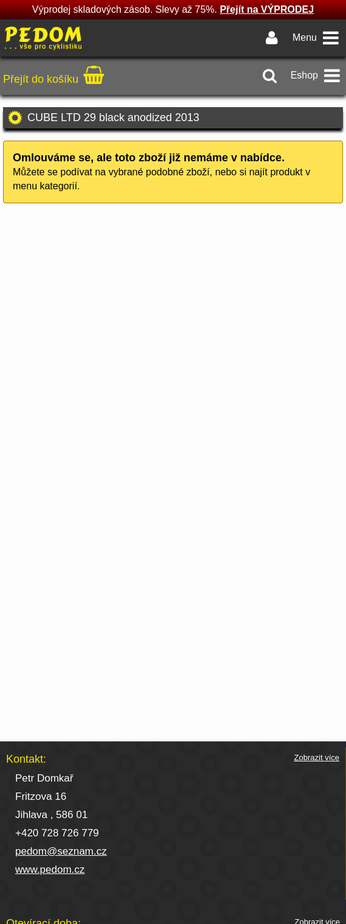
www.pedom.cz (50, 869)
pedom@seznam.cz (61, 851)
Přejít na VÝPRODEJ (267, 9)
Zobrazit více (316, 758)
